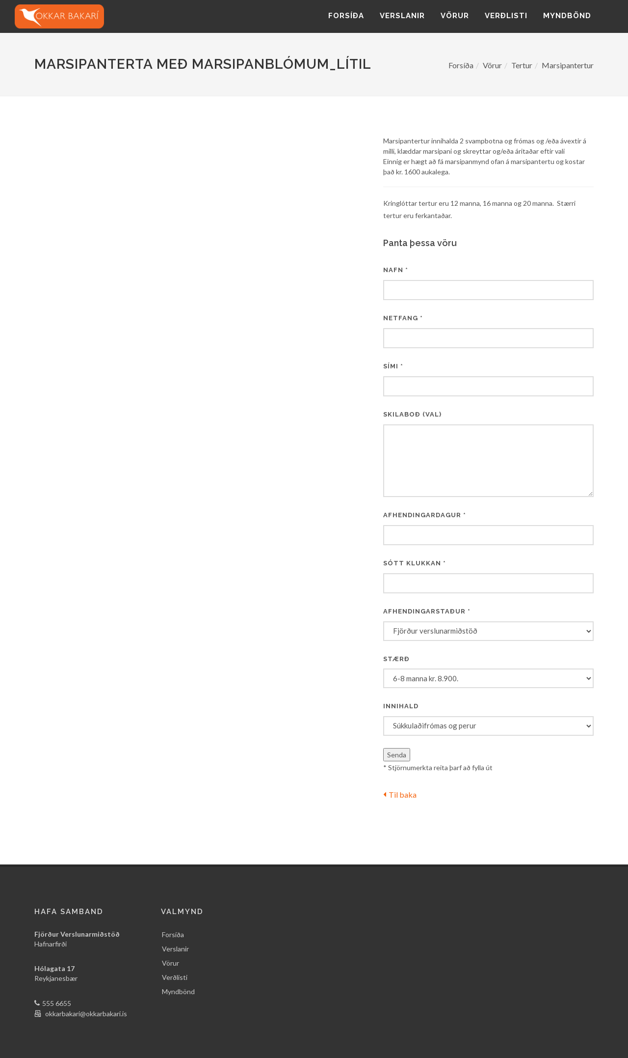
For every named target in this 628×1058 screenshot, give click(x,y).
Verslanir (402, 15)
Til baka (400, 794)
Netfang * (403, 318)
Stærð (396, 659)
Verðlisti (506, 15)
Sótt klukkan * (414, 563)
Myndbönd (567, 15)
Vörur (455, 15)
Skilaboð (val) (412, 414)
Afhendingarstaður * (427, 611)
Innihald (401, 706)
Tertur (521, 65)
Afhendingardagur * (424, 515)
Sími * (393, 366)
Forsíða (346, 15)
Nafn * (395, 270)
